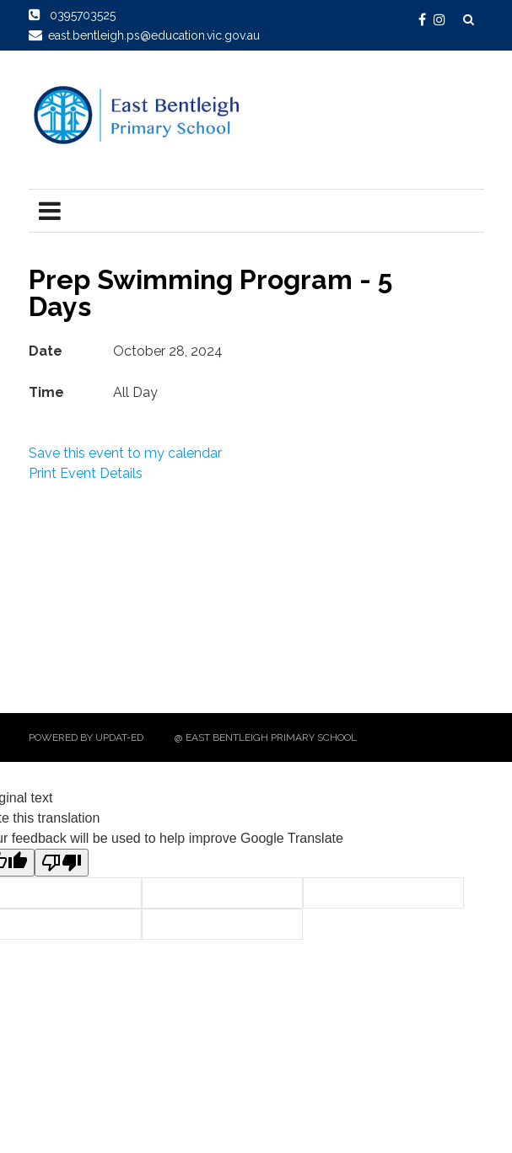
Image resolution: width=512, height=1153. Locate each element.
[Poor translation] (62, 863)
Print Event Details (86, 473)
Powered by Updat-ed (86, 737)
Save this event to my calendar (125, 453)
